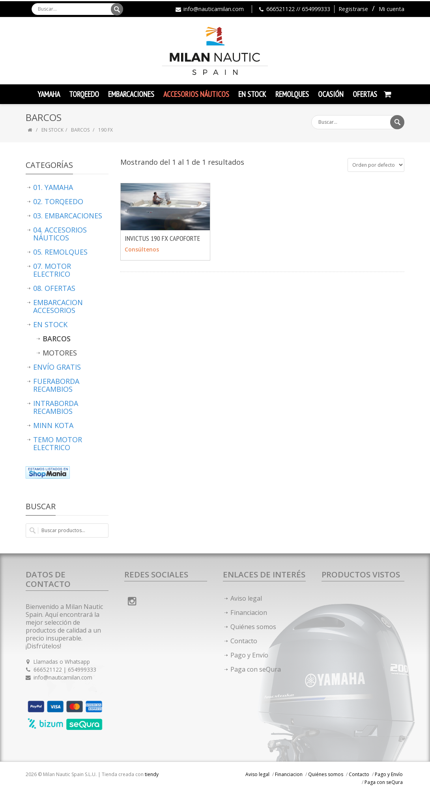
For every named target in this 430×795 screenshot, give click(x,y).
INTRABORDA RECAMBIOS (55, 407)
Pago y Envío (249, 655)
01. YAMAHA (53, 187)
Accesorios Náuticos (196, 94)
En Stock (252, 94)
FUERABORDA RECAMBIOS (56, 385)
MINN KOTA (53, 425)
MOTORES (60, 352)
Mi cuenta (391, 9)
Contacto (243, 641)
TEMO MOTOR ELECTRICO (57, 443)
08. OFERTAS (54, 288)
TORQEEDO (84, 94)
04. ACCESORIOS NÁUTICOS (60, 233)
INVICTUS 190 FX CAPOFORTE (162, 238)
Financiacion (248, 612)
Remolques (292, 94)
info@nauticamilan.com (213, 9)
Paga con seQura (255, 669)
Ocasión (331, 94)
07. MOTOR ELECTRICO (52, 270)
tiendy (152, 774)
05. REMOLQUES (60, 252)
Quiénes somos (253, 626)
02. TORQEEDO (58, 201)
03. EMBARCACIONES (67, 215)
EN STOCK (52, 130)
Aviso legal (246, 598)
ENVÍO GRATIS (57, 367)
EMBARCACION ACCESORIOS (58, 306)
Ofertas (365, 94)
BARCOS (81, 130)
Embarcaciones (131, 94)
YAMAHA (48, 94)
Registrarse (353, 9)
